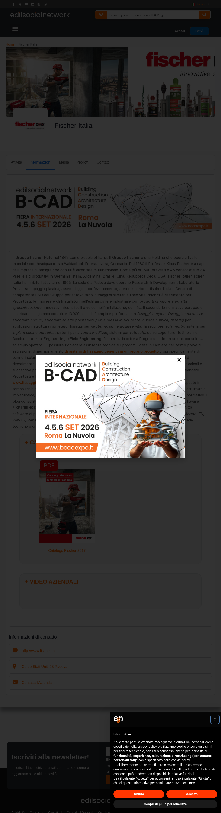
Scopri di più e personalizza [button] (165, 804)
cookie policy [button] (180, 760)
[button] (215, 719)
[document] (110, 406)
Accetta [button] (192, 794)
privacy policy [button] (147, 746)
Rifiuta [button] (139, 794)
